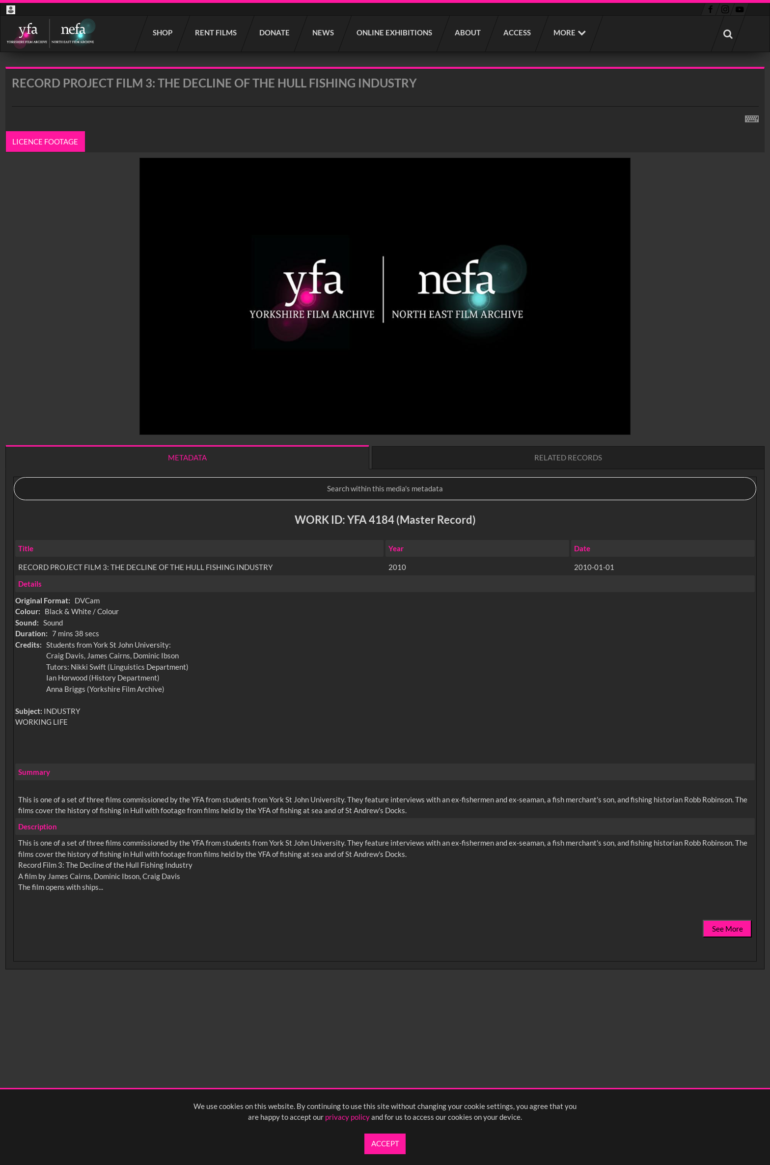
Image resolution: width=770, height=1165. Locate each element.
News (323, 32)
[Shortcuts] (752, 117)
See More (727, 928)
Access (517, 32)
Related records (568, 457)
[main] (385, 544)
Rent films (216, 32)
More (564, 32)
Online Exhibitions (395, 32)
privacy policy (347, 1116)
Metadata (187, 457)
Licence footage (46, 141)
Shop (163, 32)
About (468, 32)
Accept (385, 1143)
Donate (275, 32)
